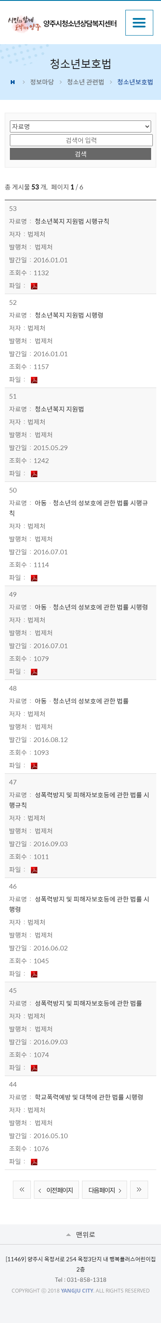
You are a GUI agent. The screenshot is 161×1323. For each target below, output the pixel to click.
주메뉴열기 (139, 23)
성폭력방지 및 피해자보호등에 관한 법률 (88, 1003)
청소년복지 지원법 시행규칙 (72, 221)
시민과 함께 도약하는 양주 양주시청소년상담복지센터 (62, 23)
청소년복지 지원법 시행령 (69, 315)
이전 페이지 (54, 1190)
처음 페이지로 (22, 1190)
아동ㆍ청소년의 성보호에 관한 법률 (82, 701)
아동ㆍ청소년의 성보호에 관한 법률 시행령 (91, 607)
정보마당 (42, 82)
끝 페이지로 (139, 1190)
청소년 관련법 (85, 82)
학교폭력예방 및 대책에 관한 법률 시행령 (89, 1097)
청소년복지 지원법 (59, 409)
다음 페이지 (106, 1190)
